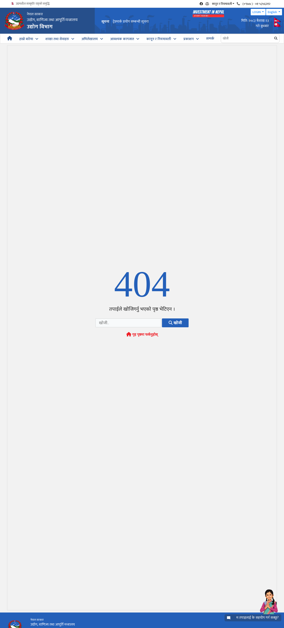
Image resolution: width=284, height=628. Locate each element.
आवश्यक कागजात (122, 39)
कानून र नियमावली (158, 39)
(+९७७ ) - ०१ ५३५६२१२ (256, 4)
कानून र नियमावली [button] (222, 3)
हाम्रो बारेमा (26, 39)
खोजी (175, 322)
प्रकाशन (188, 39)
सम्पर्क (210, 39)
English (273, 12)
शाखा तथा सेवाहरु (57, 39)
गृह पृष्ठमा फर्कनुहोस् (142, 334)
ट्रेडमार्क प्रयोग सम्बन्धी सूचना (131, 22)
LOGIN (256, 12)
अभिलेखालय (89, 39)
